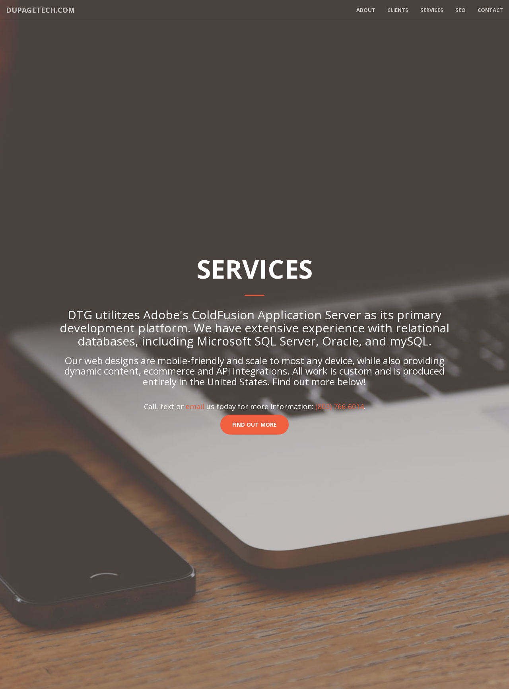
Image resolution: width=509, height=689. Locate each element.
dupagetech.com (40, 10)
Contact (490, 10)
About (365, 10)
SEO (460, 10)
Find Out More (254, 424)
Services (431, 10)
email (195, 406)
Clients (397, 10)
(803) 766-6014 (339, 406)
